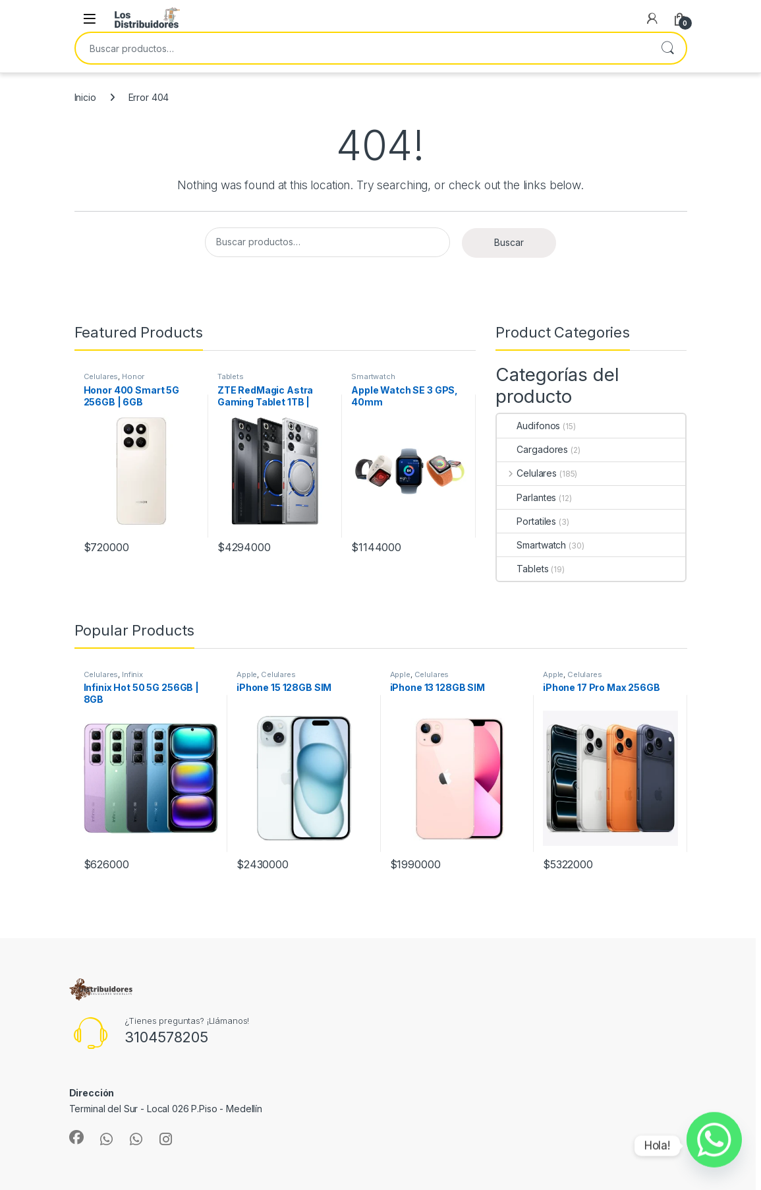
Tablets (230, 376)
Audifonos (528, 425)
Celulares (101, 376)
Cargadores (532, 449)
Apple (247, 674)
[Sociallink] (76, 1137)
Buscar (667, 48)
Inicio (85, 97)
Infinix (132, 674)
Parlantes (526, 497)
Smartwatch (373, 376)
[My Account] (652, 18)
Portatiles (526, 521)
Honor (133, 376)
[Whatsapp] (714, 1146)
